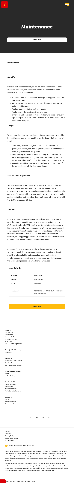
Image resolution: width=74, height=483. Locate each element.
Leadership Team (11, 337)
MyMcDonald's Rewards (13, 391)
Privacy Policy (9, 436)
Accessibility (9, 440)
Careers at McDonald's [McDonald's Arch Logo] (4, 4)
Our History (9, 332)
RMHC (7, 373)
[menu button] (66, 4)
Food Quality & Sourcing (13, 350)
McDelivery (9, 386)
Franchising (9, 341)
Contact (8, 434)
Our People (9, 363)
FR (4, 481)
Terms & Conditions (11, 438)
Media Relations (10, 402)
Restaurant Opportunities (13, 360)
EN (1, 481)
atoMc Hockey (10, 376)
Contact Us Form (11, 404)
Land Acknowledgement (13, 344)
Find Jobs (8, 358)
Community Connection (13, 371)
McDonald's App (10, 384)
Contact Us (8, 397)
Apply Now (37, 40)
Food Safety (9, 352)
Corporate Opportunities (13, 365)
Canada (7, 431)
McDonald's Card (10, 389)
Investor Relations (11, 339)
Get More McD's (10, 382)
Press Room (9, 335)
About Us (8, 330)
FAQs (7, 399)
